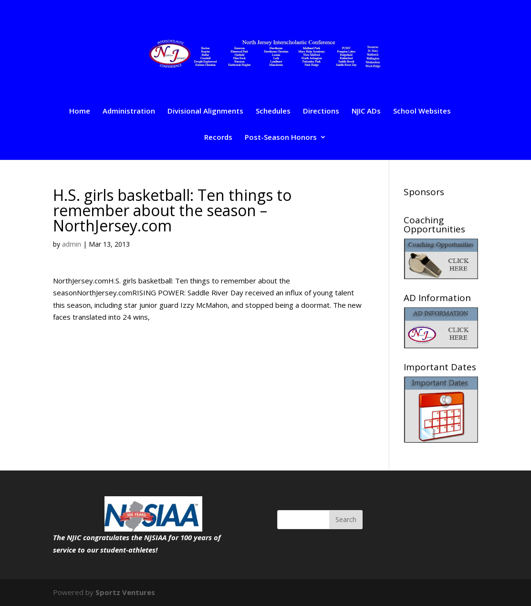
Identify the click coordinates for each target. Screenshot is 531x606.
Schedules (273, 111)
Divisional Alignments (205, 111)
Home (79, 111)
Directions (321, 111)
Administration (129, 111)
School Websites (422, 111)
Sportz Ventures (125, 592)
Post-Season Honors (281, 138)
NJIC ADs (366, 111)
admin (71, 244)
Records (218, 138)
